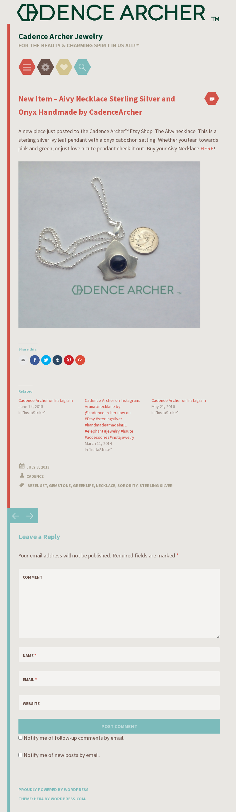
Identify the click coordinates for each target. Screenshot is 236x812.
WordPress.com (68, 799)
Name (29, 655)
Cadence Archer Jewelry (60, 36)
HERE (207, 148)
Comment (32, 577)
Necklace (105, 485)
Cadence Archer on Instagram (45, 400)
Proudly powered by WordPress (53, 789)
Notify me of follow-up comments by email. (74, 737)
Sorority (127, 485)
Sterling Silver (156, 485)
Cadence (35, 476)
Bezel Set (37, 485)
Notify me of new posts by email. (62, 755)
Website (31, 703)
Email (30, 679)
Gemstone (60, 485)
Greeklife (83, 485)
